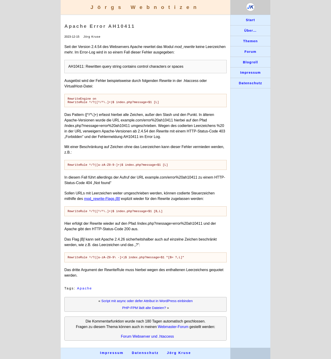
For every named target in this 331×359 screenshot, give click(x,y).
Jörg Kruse (179, 353)
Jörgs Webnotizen (146, 7)
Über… (250, 30)
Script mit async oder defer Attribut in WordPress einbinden (147, 304)
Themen (250, 41)
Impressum (250, 72)
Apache (84, 292)
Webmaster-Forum (173, 330)
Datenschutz (250, 83)
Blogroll (250, 62)
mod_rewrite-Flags (102, 201)
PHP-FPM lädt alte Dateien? (144, 311)
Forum (251, 51)
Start (250, 20)
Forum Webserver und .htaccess (147, 340)
